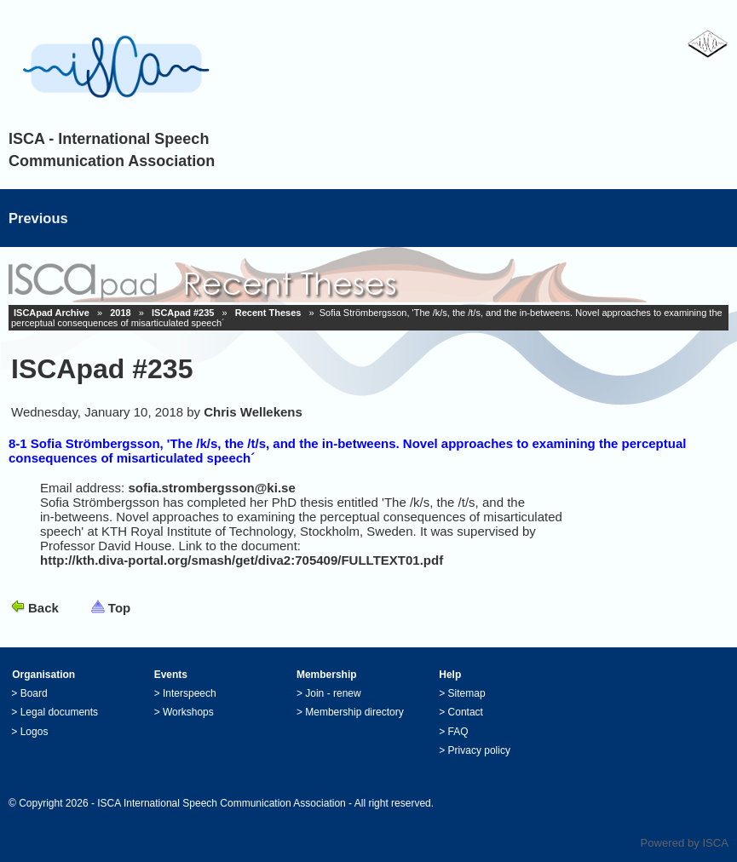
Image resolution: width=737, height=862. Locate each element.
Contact (465, 712)
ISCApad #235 (183, 312)
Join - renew (332, 693)
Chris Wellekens (253, 412)
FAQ (458, 732)
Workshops (188, 712)
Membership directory (354, 712)
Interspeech (189, 693)
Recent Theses (268, 312)
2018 (120, 312)
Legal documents (59, 712)
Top (119, 608)
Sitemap (467, 693)
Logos (34, 732)
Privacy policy (479, 750)
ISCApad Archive (51, 312)
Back (43, 608)
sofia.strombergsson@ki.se (211, 487)
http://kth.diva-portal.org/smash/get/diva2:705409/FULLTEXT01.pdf (241, 560)
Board (34, 693)
